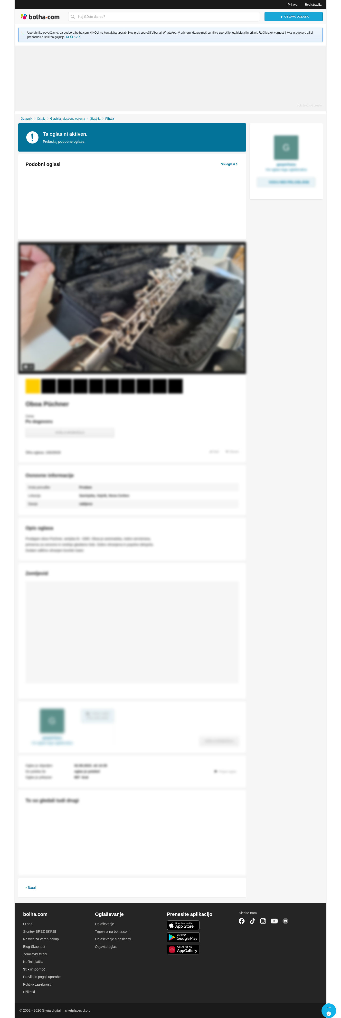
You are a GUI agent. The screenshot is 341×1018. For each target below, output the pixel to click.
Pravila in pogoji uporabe (42, 977)
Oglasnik (26, 118)
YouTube (274, 921)
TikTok (252, 921)
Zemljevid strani (35, 954)
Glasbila (95, 118)
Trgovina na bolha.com (112, 931)
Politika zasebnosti (37, 984)
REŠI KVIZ (73, 37)
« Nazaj (31, 887)
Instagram (263, 921)
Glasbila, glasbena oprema (67, 118)
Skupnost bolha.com (285, 921)
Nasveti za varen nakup (41, 939)
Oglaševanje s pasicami (113, 939)
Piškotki (29, 992)
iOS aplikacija (183, 925)
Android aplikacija (183, 937)
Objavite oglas (106, 947)
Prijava (292, 4)
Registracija (313, 4)
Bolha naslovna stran (40, 16)
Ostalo (41, 118)
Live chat (329, 1010)
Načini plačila (33, 962)
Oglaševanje (104, 924)
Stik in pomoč (34, 969)
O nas (27, 924)
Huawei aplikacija (183, 949)
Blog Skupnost (34, 947)
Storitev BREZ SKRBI (39, 931)
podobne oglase (71, 142)
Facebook (242, 921)
